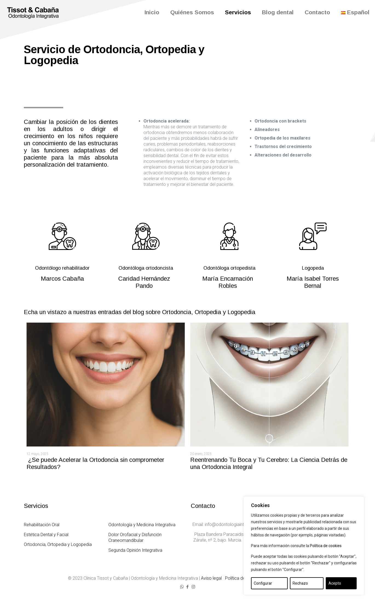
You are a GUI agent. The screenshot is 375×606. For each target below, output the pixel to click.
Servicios (36, 505)
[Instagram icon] (193, 586)
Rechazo (300, 583)
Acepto (334, 583)
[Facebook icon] (188, 586)
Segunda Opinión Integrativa (135, 550)
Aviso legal (211, 578)
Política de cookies (326, 546)
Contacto (203, 505)
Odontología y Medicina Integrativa (141, 524)
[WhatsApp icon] (182, 586)
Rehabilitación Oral (41, 524)
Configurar (263, 583)
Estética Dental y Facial (46, 534)
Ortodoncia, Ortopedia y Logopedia (58, 544)
